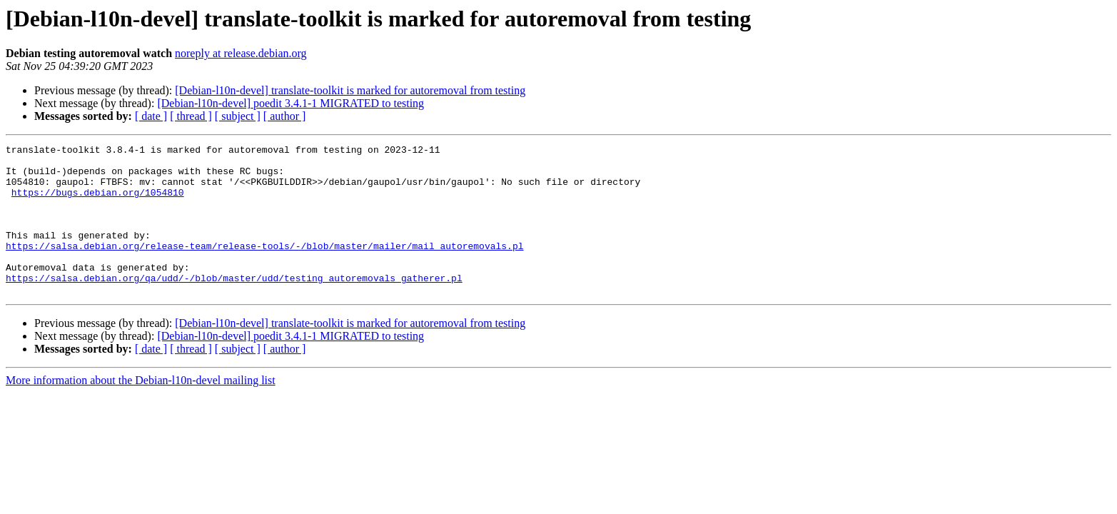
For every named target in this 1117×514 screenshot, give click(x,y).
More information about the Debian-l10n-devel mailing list (141, 410)
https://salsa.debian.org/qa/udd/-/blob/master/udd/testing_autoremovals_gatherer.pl (234, 305)
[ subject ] (238, 116)
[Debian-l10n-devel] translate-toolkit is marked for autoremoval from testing (350, 90)
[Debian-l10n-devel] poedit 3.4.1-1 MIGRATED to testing (290, 103)
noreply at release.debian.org (241, 53)
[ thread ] (191, 116)
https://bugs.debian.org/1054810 (97, 202)
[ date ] (151, 116)
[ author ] (284, 116)
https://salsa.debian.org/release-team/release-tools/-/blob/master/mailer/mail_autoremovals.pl (264, 267)
